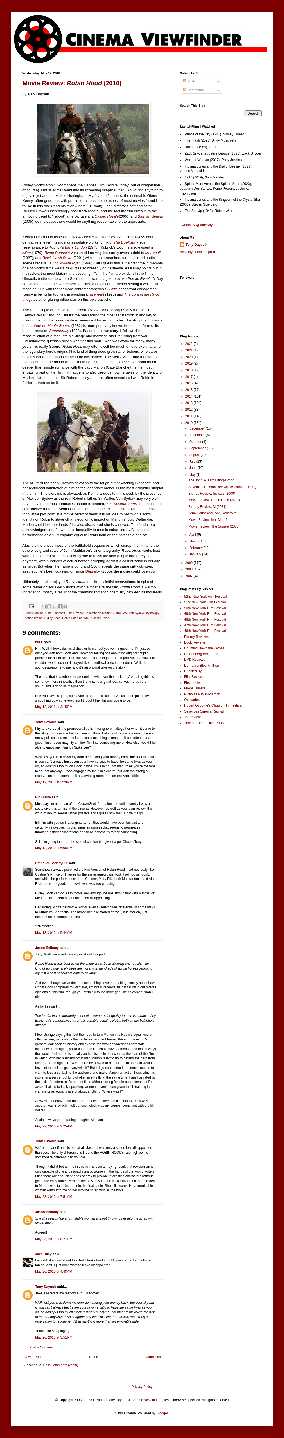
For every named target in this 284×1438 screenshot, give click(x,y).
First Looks (192, 683)
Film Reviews (194, 677)
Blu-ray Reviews (196, 637)
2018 (189, 370)
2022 (189, 344)
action (39, 613)
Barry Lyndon (76, 247)
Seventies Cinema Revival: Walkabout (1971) (222, 487)
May (193, 475)
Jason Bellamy (47, 948)
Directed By (193, 671)
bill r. (39, 642)
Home (93, 1357)
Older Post (154, 1357)
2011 (189, 416)
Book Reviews (195, 642)
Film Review (75, 613)
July (192, 461)
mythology (152, 613)
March (194, 541)
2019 (189, 363)
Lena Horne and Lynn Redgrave (212, 513)
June (193, 468)
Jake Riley (43, 1254)
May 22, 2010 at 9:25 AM (53, 1126)
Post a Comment (42, 1347)
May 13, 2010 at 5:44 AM (53, 933)
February (196, 548)
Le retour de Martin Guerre (48, 325)
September (198, 448)
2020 (189, 357)
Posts (189, 81)
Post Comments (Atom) (60, 1365)
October (195, 442)
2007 (189, 576)
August (195, 455)
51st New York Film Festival (205, 602)
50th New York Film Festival (205, 608)
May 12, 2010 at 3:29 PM (53, 782)
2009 (189, 563)
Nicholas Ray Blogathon (202, 694)
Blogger (162, 1413)
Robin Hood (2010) (75, 618)
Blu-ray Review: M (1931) (207, 507)
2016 (189, 383)
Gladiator (92, 571)
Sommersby (59, 331)
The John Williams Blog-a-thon (211, 480)
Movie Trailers (194, 688)
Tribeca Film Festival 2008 (204, 723)
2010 (189, 423)
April (193, 535)
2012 (189, 410)
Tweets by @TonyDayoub (199, 225)
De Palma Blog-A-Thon (201, 665)
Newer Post (32, 1357)
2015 (189, 390)
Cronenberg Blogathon (201, 654)
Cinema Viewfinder (146, 1400)
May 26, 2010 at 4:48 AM (53, 1272)
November (197, 435)
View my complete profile (198, 252)
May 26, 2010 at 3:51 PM (53, 1337)
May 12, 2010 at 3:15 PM (53, 707)
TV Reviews (193, 717)
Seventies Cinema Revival (204, 711)
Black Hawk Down (57, 258)
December (197, 428)
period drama (34, 618)
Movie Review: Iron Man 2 (207, 520)
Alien (26, 253)
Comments (193, 90)
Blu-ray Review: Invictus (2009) (211, 493)
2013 (189, 403)
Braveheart (95, 294)
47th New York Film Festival (205, 625)
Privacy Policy (142, 1387)
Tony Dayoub (45, 722)
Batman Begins (150, 216)
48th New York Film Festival (205, 620)
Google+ (17, 2)
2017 (189, 377)
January (195, 554)
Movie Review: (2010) (71, 83)
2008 (189, 569)
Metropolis (154, 253)
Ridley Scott (52, 618)
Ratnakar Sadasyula (51, 863)
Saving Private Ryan (63, 263)
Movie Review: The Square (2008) (214, 526)
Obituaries (192, 700)
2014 (189, 396)
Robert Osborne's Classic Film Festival (213, 705)
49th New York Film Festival (205, 614)
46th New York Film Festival (205, 631)
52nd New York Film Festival (205, 597)
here (82, 206)
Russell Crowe (99, 618)
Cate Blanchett (55, 613)
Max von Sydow (133, 613)
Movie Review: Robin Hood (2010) (214, 500)
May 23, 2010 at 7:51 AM (53, 1197)
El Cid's (111, 289)
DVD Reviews (194, 660)
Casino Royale (106, 216)
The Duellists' (125, 242)
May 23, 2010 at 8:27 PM (53, 1239)
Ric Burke (43, 797)
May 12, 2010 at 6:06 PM (53, 848)
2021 (189, 350)
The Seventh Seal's (122, 504)
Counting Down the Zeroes (204, 648)
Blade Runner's (57, 253)
